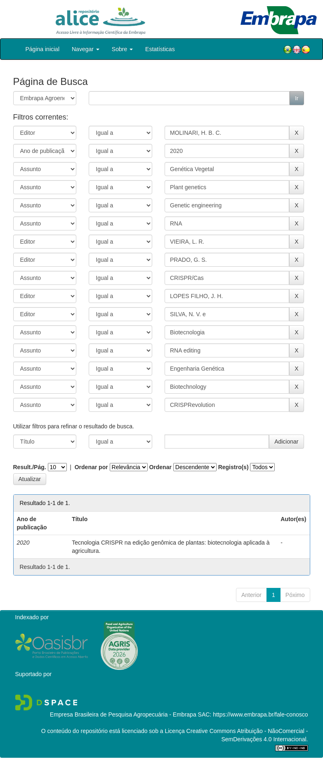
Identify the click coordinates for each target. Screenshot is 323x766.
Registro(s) (233, 467)
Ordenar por (91, 467)
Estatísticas (160, 49)
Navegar (85, 49)
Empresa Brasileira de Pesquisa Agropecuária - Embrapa (123, 714)
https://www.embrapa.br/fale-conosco (260, 714)
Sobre (122, 49)
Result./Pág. (29, 467)
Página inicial (43, 49)
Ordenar (160, 467)
